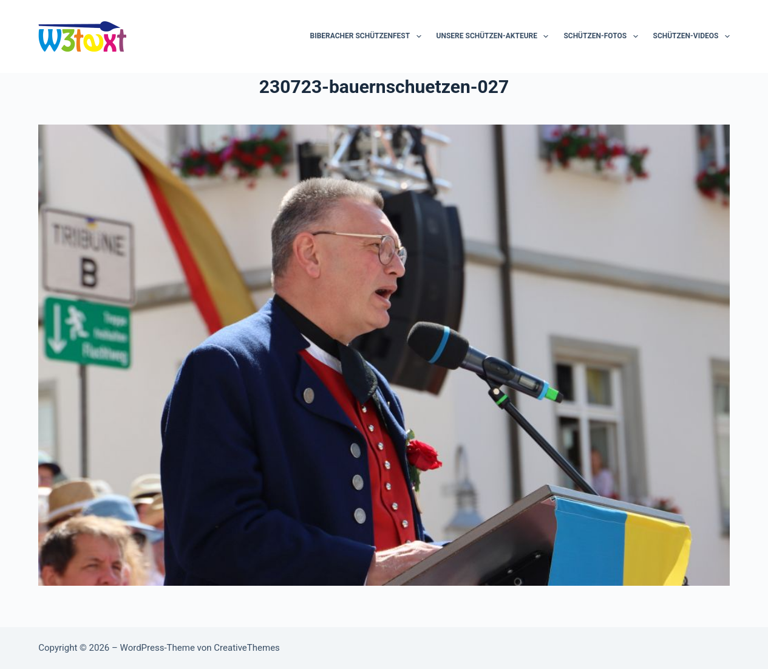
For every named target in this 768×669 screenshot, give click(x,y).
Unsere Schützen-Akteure (495, 36)
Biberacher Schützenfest (368, 36)
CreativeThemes (247, 647)
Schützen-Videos (691, 36)
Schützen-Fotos (602, 36)
